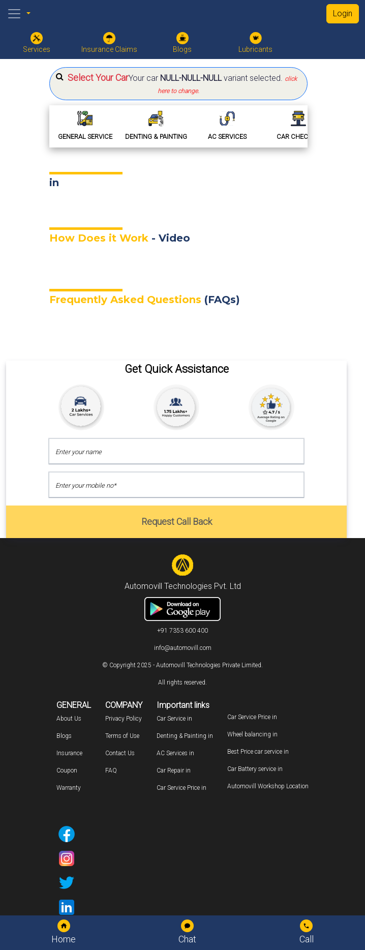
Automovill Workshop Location (268, 786)
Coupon (66, 770)
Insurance (69, 753)
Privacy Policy (123, 718)
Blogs (64, 735)
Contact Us (120, 753)
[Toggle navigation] (14, 14)
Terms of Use (122, 735)
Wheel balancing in (252, 734)
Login (342, 13)
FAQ (111, 770)
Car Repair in (174, 770)
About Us (68, 718)
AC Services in (175, 753)
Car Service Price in (181, 787)
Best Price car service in (258, 751)
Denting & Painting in (185, 735)
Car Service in (174, 718)
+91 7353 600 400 (182, 630)
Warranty (68, 787)
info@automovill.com (182, 647)
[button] (178, 83)
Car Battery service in (255, 769)
